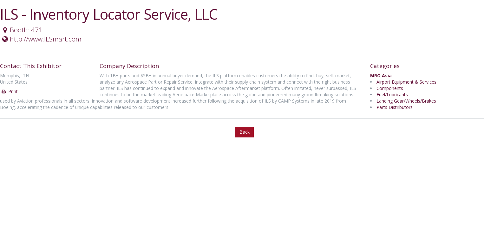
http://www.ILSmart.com (41, 39)
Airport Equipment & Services (406, 82)
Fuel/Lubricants (392, 95)
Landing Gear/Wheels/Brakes (406, 101)
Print (9, 91)
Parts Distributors (394, 107)
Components (389, 88)
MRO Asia (381, 76)
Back (244, 132)
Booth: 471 (22, 29)
